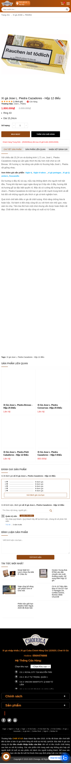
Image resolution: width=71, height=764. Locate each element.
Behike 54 (53, 731)
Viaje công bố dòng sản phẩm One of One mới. (25, 588)
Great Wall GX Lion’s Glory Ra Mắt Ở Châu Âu (26, 572)
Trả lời (8, 525)
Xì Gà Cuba (32, 729)
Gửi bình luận (35, 557)
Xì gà (17, 729)
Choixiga (10, 713)
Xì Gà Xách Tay (43, 729)
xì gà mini (26, 731)
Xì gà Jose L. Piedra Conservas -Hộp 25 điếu (50, 406)
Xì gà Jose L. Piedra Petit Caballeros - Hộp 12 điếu (16, 453)
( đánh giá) (18, 101)
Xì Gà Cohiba (56, 729)
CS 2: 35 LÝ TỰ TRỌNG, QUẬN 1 (34, 677)
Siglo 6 (28, 172)
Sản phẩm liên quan (35, 149)
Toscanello (14, 176)
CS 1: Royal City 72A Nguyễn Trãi (36, 672)
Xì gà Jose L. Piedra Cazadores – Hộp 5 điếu (50, 453)
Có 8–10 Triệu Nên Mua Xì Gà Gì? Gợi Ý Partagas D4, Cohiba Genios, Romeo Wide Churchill (60, 591)
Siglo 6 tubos (39, 172)
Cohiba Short (36, 731)
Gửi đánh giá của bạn (35, 495)
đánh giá (39, 482)
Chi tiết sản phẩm (12, 149)
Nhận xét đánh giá (58, 149)
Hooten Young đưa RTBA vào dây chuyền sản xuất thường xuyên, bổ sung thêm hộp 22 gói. (59, 575)
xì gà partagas (54, 172)
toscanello (17, 731)
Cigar (4, 729)
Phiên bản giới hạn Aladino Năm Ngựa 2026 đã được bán (25, 606)
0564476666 (39, 655)
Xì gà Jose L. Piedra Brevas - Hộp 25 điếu (17, 406)
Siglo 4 (11, 729)
